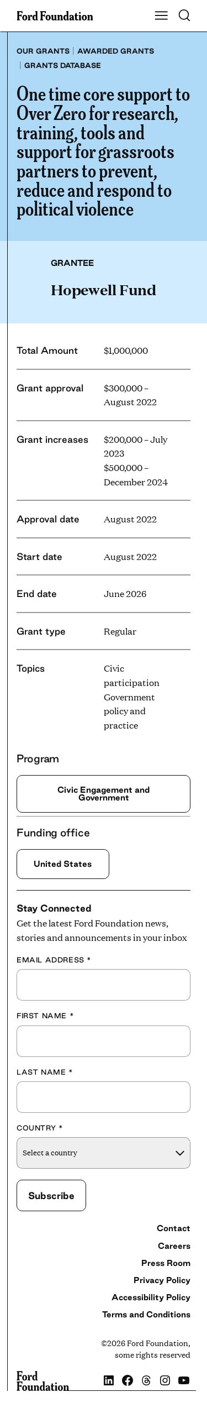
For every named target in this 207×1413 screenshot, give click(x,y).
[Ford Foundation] (43, 1381)
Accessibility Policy (151, 1297)
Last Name (45, 1072)
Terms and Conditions (146, 1314)
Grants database (62, 65)
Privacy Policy (162, 1280)
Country (40, 1128)
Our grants (43, 51)
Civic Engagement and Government (103, 793)
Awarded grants (115, 51)
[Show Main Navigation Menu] (161, 16)
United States (63, 863)
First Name (45, 1015)
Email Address (54, 960)
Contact (173, 1228)
